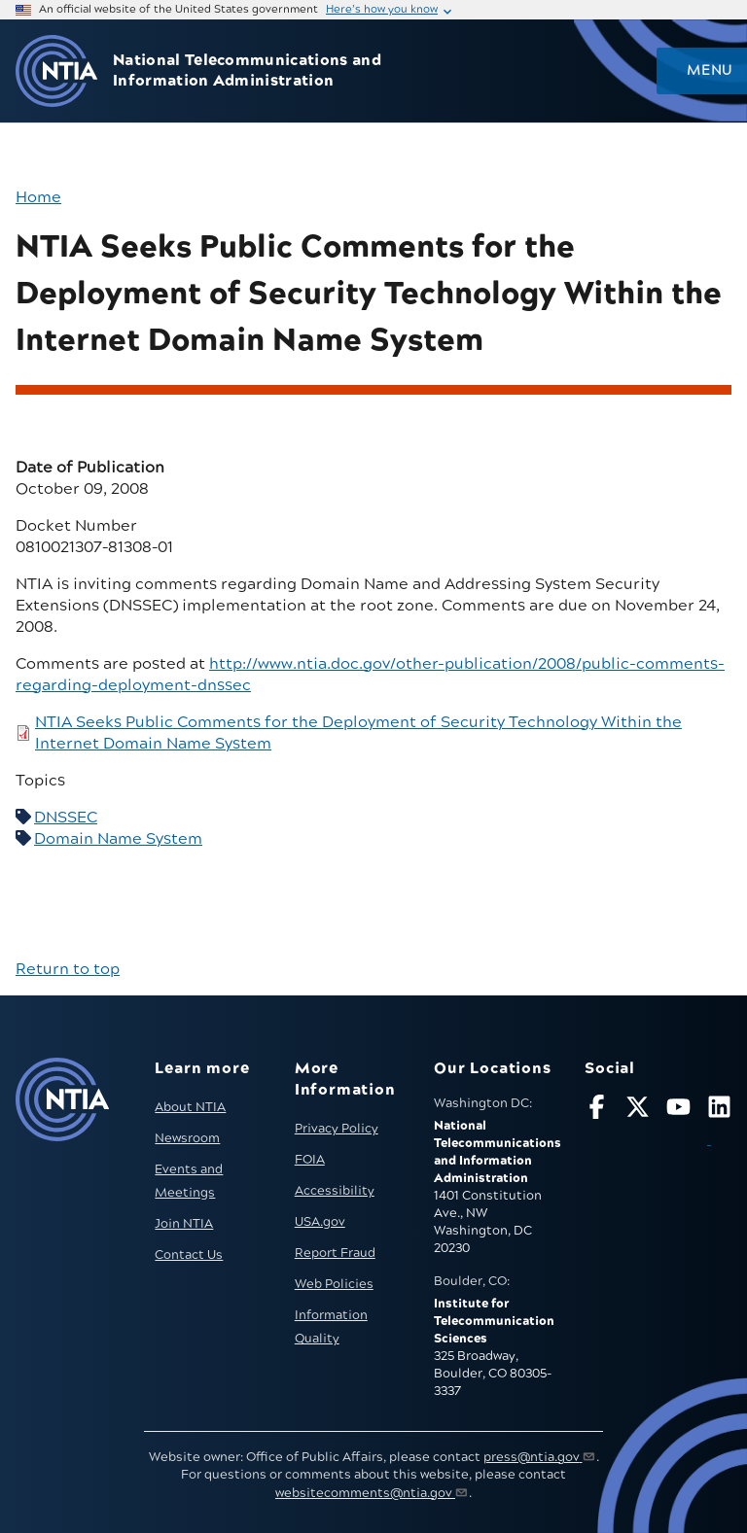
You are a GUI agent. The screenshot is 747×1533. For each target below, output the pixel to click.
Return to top (68, 969)
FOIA (310, 1159)
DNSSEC (65, 817)
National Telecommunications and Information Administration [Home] (247, 71)
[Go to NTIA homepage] (56, 71)
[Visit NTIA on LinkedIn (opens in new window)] (719, 1123)
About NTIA (190, 1107)
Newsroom (187, 1138)
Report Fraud (335, 1253)
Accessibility (334, 1191)
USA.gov (320, 1222)
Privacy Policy (336, 1128)
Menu (709, 71)
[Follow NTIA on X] (637, 1111)
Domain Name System (118, 839)
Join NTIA (184, 1224)
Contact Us (189, 1255)
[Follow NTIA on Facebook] (597, 1111)
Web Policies (334, 1284)
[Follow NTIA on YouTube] (678, 1111)
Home (38, 197)
